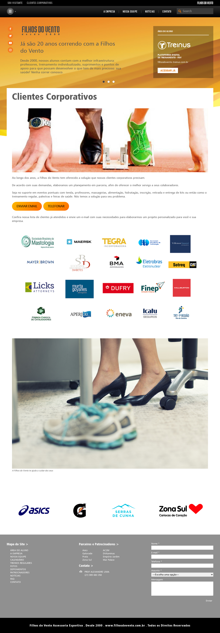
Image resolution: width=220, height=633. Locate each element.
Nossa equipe (130, 11)
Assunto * (182, 572)
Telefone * (182, 563)
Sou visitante (15, 3)
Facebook (10, 29)
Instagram (10, 50)
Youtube (10, 43)
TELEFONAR (56, 206)
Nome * (182, 545)
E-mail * (182, 554)
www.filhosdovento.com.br (125, 625)
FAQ (12, 578)
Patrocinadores (19, 572)
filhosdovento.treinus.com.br (173, 62)
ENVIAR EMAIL (27, 206)
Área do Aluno (19, 550)
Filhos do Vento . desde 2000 (41, 30)
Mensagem (182, 588)
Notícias (150, 11)
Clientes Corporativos (39, 3)
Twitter (10, 36)
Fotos (13, 566)
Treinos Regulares (21, 562)
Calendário (17, 559)
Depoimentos (18, 569)
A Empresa (109, 11)
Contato (166, 11)
